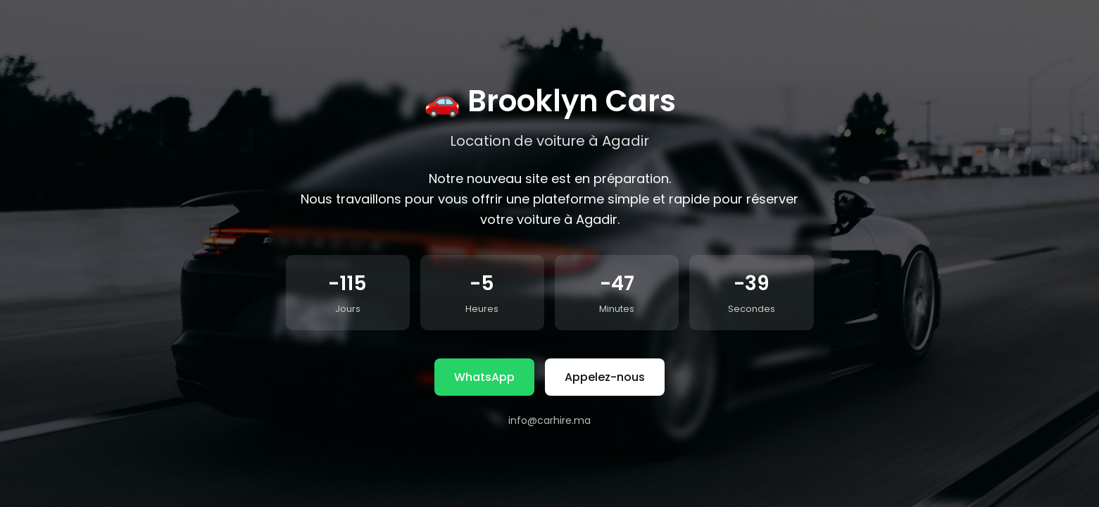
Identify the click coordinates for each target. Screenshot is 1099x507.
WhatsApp (484, 377)
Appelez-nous (605, 377)
